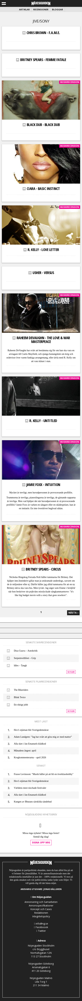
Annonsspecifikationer (41, 905)
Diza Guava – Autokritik (26, 650)
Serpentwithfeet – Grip (25, 658)
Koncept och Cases (41, 909)
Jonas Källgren (52, 889)
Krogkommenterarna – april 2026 (30, 757)
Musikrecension (69, 82)
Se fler (71, 672)
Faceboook (41, 927)
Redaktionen (41, 912)
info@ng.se (41, 923)
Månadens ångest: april (25, 750)
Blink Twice (20, 697)
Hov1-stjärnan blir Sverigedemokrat (31, 730)
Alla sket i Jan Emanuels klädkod (30, 743)
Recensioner (40, 9)
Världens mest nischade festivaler (30, 788)
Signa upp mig (41, 842)
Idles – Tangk (20, 665)
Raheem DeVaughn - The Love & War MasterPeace (41, 339)
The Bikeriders (21, 690)
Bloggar (57, 9)
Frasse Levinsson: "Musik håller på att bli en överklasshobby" (43, 774)
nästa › (73, 612)
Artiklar (24, 9)
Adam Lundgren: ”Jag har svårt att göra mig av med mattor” (43, 737)
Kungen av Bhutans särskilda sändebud (33, 801)
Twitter (41, 930)
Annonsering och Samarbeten (41, 902)
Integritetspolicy (41, 916)
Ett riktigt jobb (21, 704)
